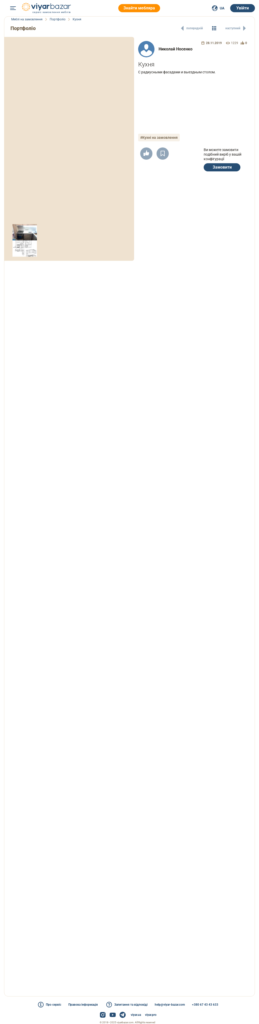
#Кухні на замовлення (159, 137)
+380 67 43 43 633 (205, 1004)
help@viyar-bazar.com (170, 1004)
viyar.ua (136, 1015)
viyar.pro (151, 1015)
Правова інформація (83, 1004)
